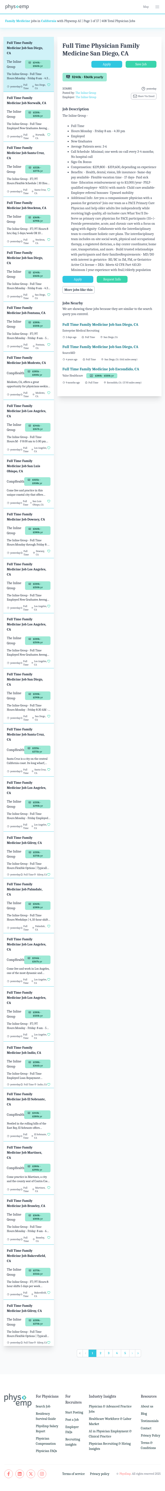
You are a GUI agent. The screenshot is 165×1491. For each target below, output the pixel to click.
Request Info (112, 279)
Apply (107, 64)
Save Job (141, 64)
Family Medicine (17, 21)
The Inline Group (85, 93)
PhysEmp (125, 1474)
